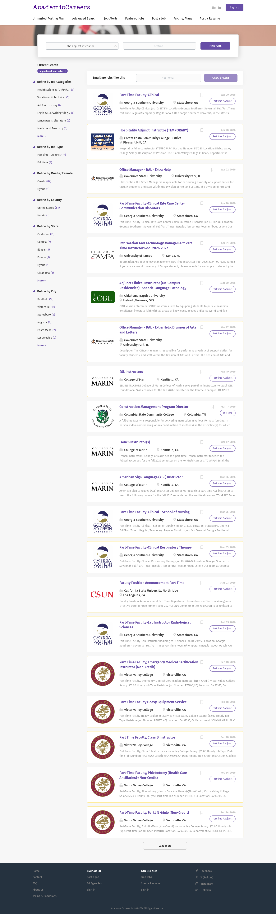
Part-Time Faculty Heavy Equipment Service (153, 702)
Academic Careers (120, 908)
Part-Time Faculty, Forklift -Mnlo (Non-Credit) (154, 812)
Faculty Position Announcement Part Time (151, 583)
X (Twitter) (206, 877)
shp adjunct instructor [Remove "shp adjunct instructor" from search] (51, 71)
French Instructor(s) (134, 442)
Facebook (206, 871)
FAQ (35, 883)
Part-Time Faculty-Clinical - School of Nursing (154, 512)
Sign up (234, 7)
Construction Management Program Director (153, 407)
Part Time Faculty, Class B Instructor (147, 737)
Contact (37, 877)
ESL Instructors (131, 372)
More (40, 136)
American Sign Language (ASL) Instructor (151, 477)
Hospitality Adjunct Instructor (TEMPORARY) (153, 130)
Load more (165, 845)
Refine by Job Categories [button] (53, 82)
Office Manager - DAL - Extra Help (145, 170)
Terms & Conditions (45, 896)
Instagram (206, 883)
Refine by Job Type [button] (49, 147)
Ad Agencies (94, 883)
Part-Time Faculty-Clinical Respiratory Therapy (155, 547)
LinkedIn (205, 890)
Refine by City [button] (46, 291)
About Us (38, 889)
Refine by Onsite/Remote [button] (54, 173)
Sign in (216, 7)
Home (36, 871)
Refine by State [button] (47, 226)
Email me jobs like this (109, 77)
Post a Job (93, 877)
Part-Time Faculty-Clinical (139, 95)
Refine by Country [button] (49, 200)
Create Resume (150, 883)
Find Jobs (215, 45)
